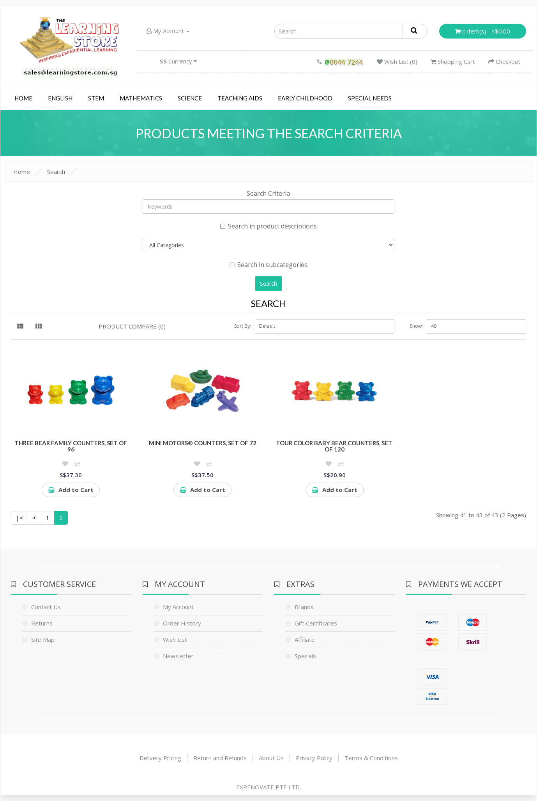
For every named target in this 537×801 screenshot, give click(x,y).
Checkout (504, 61)
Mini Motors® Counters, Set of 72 (202, 442)
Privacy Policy (314, 758)
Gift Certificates (316, 623)
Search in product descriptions (268, 226)
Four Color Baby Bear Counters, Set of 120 (334, 446)
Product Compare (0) (132, 326)
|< (19, 518)
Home (23, 98)
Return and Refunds (220, 758)
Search (56, 172)
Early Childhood (305, 98)
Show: (416, 326)
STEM (96, 98)
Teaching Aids (239, 98)
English (60, 98)
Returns (42, 623)
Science (190, 98)
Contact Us (46, 607)
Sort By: (242, 326)
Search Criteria (268, 193)
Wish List (175, 639)
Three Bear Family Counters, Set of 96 (70, 446)
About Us (271, 758)
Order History (182, 623)
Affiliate (305, 639)
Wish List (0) (397, 61)
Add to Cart (71, 490)
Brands (304, 607)
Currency (178, 61)
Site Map (43, 639)
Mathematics (141, 98)
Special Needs (370, 98)
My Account (168, 31)
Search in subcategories (268, 265)
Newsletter (178, 656)
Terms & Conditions (371, 758)
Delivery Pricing (160, 758)
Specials (305, 656)
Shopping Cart (453, 61)
